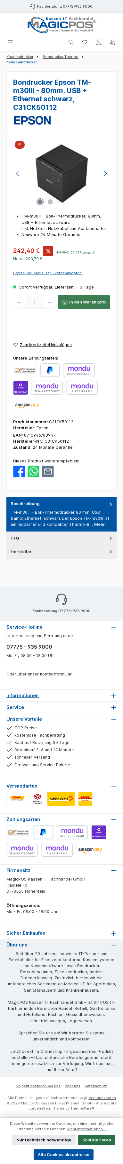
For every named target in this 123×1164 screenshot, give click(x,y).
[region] (61, 173)
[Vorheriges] (18, 173)
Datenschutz (96, 1086)
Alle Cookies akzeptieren (63, 1154)
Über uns (72, 1086)
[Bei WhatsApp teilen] (33, 471)
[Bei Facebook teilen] (19, 471)
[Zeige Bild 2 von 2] (50, 201)
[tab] (61, 514)
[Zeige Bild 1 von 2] (40, 201)
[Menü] (10, 42)
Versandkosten (102, 1098)
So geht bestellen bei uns (38, 1086)
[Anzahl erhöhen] (50, 302)
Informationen (22, 695)
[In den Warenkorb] (84, 302)
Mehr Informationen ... (87, 1129)
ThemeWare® (82, 1108)
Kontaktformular (55, 674)
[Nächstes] (105, 173)
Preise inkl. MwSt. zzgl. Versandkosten (47, 273)
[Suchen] (71, 42)
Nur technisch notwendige (43, 1140)
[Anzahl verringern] (19, 302)
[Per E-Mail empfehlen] (48, 471)
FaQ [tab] (62, 538)
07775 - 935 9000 (29, 647)
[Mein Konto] (99, 42)
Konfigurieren (96, 1140)
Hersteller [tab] (62, 551)
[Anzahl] (34, 302)
